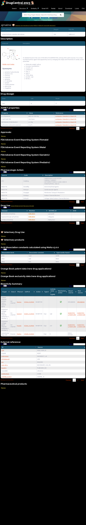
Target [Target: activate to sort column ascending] (4, 292)
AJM (2, 350)
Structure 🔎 (23, 8)
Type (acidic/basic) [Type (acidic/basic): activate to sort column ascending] (63, 252)
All (30, 17)
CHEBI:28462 (5, 374)
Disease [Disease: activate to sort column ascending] (4, 210)
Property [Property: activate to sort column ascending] (5, 113)
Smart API (45, 8)
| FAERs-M (40, 25)
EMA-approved (44, 17)
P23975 (50, 20)
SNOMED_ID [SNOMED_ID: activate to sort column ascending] (52, 210)
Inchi (8, 64)
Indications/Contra (28, 25)
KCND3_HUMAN (29, 314)
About (60, 8)
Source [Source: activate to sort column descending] (4, 175)
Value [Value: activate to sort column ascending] (31, 113)
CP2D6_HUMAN (29, 334)
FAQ (83, 8)
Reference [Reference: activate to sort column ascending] (59, 113)
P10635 (19, 334)
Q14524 (19, 302)
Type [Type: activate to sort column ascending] (46, 292)
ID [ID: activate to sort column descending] (2, 347)
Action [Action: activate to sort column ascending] (38, 292)
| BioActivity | (52, 25)
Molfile (4, 64)
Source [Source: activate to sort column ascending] (40, 347)
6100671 (3, 368)
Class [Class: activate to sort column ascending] (13, 292)
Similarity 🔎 (35, 8)
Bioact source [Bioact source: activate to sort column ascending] (70, 291)
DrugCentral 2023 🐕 (20, 2)
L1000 (77, 8)
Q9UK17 (19, 314)
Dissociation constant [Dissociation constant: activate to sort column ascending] (36, 252)
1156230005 (4, 356)
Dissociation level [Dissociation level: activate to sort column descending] (8, 252)
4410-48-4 (4, 365)
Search (14, 8)
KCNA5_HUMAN (29, 325)
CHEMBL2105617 (6, 377)
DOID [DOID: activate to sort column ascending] (74, 210)
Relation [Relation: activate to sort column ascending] (32, 210)
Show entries (5, 109)
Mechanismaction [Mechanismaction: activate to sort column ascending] (62, 291)
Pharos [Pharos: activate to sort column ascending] (19, 292)
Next (82, 128)
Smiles (12, 64)
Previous (72, 128)
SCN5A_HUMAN (29, 302)
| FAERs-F (35, 25)
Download (68, 8)
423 (2, 362)
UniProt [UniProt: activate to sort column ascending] (27, 292)
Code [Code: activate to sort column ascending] (26, 175)
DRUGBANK (81, 302)
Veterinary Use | (19, 25)
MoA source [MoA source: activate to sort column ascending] (80, 291)
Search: (77, 110)
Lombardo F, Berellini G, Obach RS (65, 116)
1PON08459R (5, 359)
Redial (53, 8)
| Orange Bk (46, 25)
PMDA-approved (53, 17)
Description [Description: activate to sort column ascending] (49, 175)
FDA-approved (36, 17)
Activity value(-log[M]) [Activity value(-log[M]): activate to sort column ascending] (52, 291)
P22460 (19, 325)
